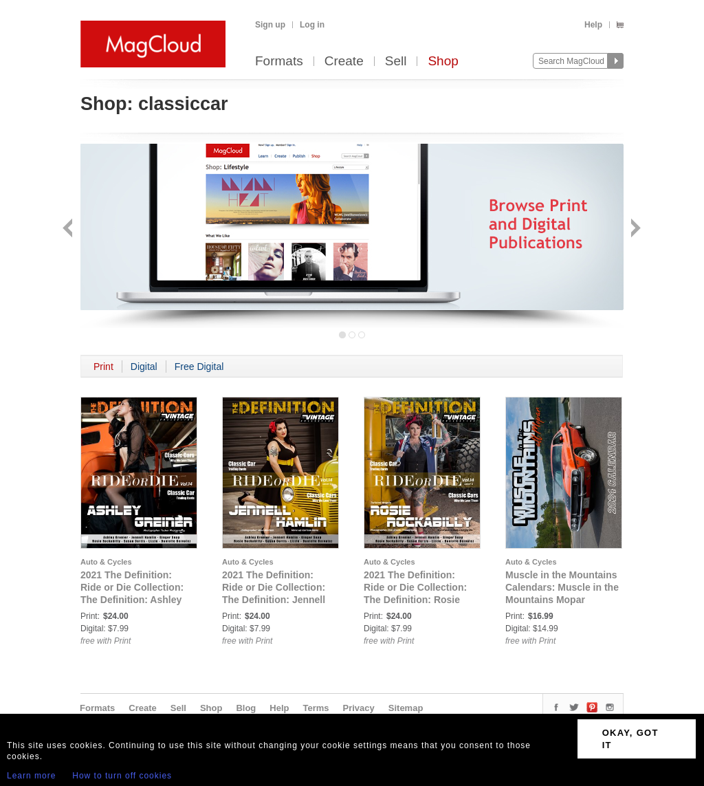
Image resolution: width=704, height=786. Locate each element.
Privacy (359, 708)
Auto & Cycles (106, 562)
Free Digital (199, 366)
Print (103, 366)
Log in (312, 25)
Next (634, 229)
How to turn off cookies (122, 775)
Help (593, 25)
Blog (246, 708)
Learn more (31, 775)
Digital (144, 366)
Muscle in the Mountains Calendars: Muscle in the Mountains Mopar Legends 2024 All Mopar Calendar (562, 599)
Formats (279, 61)
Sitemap (406, 708)
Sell (396, 61)
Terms (315, 708)
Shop (443, 61)
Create (344, 61)
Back (69, 229)
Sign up (270, 25)
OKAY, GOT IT (630, 739)
